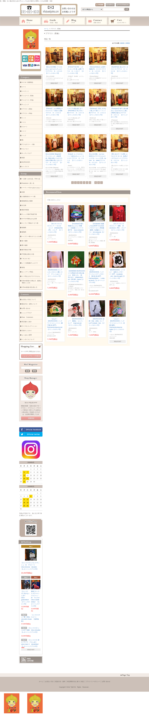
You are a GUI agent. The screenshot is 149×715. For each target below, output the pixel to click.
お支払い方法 (49, 681)
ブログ (75, 21)
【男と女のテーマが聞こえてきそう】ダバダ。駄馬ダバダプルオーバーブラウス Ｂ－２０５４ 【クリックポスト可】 (120, 158)
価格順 (122, 43)
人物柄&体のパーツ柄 (28, 196)
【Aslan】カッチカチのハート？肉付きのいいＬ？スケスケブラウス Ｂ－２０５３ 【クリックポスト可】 (75, 158)
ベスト (24, 122)
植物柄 (24, 227)
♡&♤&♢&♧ (26, 258)
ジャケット (25, 91)
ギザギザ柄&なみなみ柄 (29, 219)
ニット (24, 118)
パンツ (24, 131)
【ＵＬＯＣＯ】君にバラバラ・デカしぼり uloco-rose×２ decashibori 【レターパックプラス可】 (30, 643)
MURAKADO (26, 162)
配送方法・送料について (29, 304)
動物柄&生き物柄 (27, 201)
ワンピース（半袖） (28, 100)
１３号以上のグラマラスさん (31, 276)
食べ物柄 (24, 241)
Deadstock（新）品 (28, 183)
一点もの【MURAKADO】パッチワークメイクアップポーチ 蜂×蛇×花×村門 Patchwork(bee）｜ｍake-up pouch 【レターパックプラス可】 (97, 276)
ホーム (30, 21)
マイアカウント (123, 4)
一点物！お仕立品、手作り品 (31, 179)
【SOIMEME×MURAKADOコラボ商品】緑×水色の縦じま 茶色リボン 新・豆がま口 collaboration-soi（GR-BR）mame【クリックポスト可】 (76, 275)
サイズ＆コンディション (29, 326)
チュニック (25, 104)
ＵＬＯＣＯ (25, 166)
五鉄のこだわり (27, 330)
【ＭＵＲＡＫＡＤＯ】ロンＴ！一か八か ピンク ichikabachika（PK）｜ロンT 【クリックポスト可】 (55, 228)
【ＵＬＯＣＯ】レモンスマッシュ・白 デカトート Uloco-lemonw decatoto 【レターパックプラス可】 (30, 566)
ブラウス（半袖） (27, 113)
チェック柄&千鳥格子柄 (29, 214)
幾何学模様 (25, 210)
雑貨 (23, 158)
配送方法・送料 (60, 681)
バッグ (24, 135)
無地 (23, 267)
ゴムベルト (25, 149)
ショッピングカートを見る (31, 356)
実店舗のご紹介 (27, 322)
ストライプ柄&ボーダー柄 (30, 223)
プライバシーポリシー (93, 681)
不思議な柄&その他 (28, 254)
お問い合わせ (97, 21)
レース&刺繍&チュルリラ (30, 263)
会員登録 (99, 4)
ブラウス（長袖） (27, 109)
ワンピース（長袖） (28, 95)
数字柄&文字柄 (26, 250)
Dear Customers (27, 317)
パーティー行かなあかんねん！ (31, 187)
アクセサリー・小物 (28, 144)
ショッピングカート (119, 21)
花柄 (23, 192)
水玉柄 (24, 205)
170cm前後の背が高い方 (29, 287)
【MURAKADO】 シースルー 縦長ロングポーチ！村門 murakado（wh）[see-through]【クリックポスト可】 (117, 274)
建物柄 (24, 232)
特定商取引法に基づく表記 (75, 681)
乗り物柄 (24, 245)
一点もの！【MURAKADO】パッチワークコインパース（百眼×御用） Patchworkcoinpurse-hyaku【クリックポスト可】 (117, 325)
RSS (29, 658)
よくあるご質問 (27, 335)
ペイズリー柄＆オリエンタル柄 (31, 236)
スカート (24, 126)
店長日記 (31, 418)
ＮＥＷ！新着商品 (27, 82)
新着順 (128, 43)
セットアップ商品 (27, 272)
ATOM (30, 660)
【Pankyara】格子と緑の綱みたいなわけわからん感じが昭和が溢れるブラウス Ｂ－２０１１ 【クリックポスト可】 (119, 113)
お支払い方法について (29, 299)
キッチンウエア (27, 153)
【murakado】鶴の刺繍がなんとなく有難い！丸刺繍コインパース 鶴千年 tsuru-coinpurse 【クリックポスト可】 (76, 228)
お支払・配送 (52, 21)
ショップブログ (27, 313)
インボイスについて (28, 339)
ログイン (110, 4)
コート (24, 87)
